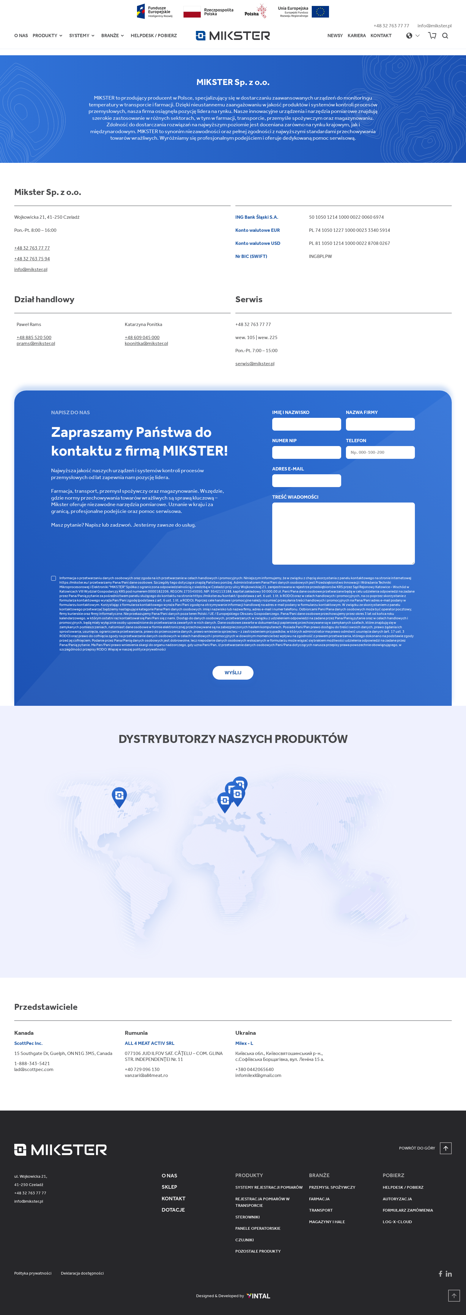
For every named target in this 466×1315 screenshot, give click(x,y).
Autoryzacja (397, 1198)
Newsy (335, 35)
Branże (110, 35)
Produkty (45, 35)
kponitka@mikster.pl (146, 343)
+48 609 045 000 (142, 337)
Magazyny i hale (327, 1221)
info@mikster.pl (435, 26)
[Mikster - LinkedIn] (449, 1274)
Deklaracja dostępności (82, 1273)
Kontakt (381, 35)
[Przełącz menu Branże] (122, 35)
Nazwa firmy (380, 420)
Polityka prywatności (32, 1273)
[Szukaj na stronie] (445, 35)
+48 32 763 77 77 (391, 26)
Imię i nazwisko (306, 420)
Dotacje (173, 1210)
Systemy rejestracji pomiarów (269, 1187)
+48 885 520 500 (34, 337)
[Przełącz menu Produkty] (60, 35)
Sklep (169, 1187)
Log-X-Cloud (397, 1221)
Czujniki (244, 1239)
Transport (321, 1210)
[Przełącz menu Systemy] (93, 35)
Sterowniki (247, 1217)
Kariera (357, 35)
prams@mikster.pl (36, 343)
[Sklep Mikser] (432, 35)
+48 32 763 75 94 (32, 259)
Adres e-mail (306, 476)
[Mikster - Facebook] (440, 1274)
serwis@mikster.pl (254, 363)
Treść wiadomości (343, 530)
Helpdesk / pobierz (403, 1187)
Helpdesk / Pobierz (154, 35)
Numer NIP (306, 448)
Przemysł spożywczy (332, 1187)
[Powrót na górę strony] (454, 1296)
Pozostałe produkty (258, 1251)
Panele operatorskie (258, 1228)
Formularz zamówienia (408, 1210)
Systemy (79, 35)
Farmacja (319, 1198)
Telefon (380, 448)
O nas (21, 35)
